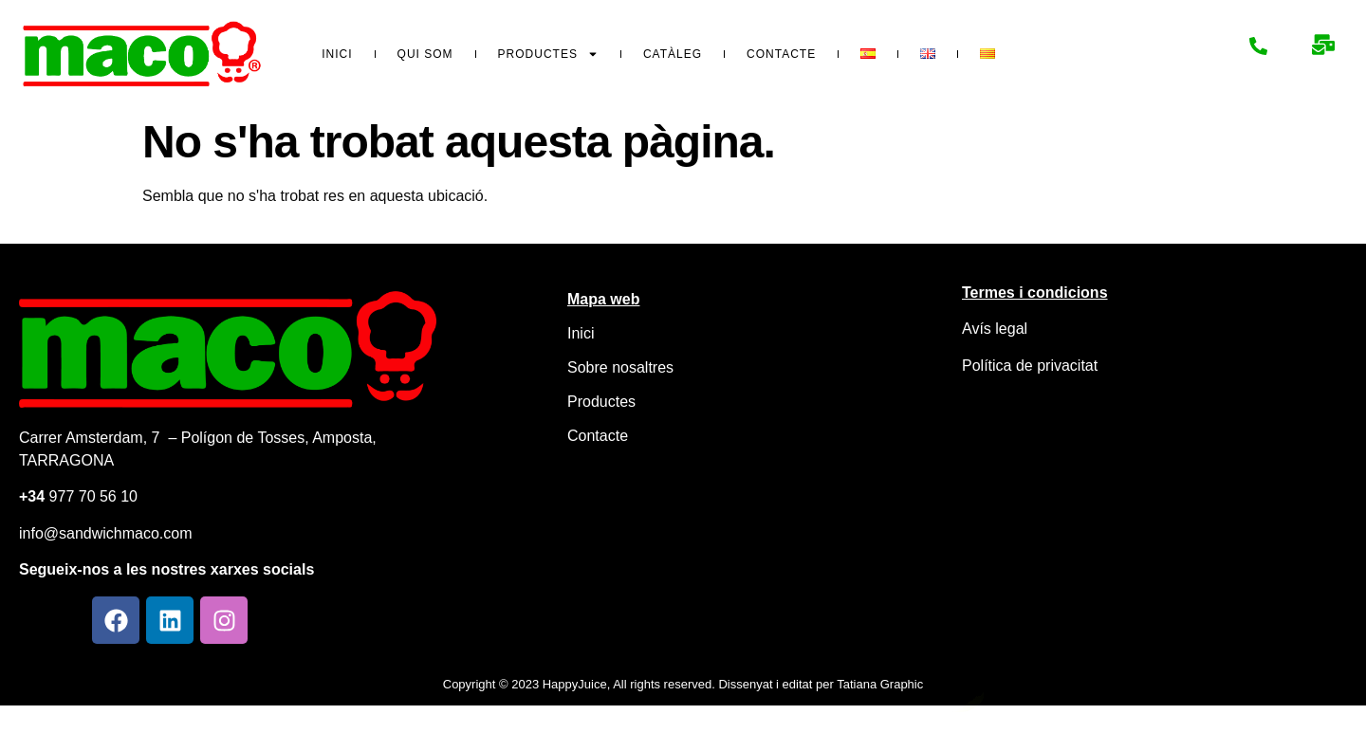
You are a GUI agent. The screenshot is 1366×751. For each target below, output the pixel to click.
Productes (548, 54)
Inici (337, 54)
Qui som (425, 54)
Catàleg (672, 54)
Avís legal (994, 329)
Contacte (781, 54)
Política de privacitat (1030, 365)
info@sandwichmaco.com (106, 533)
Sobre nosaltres (620, 367)
